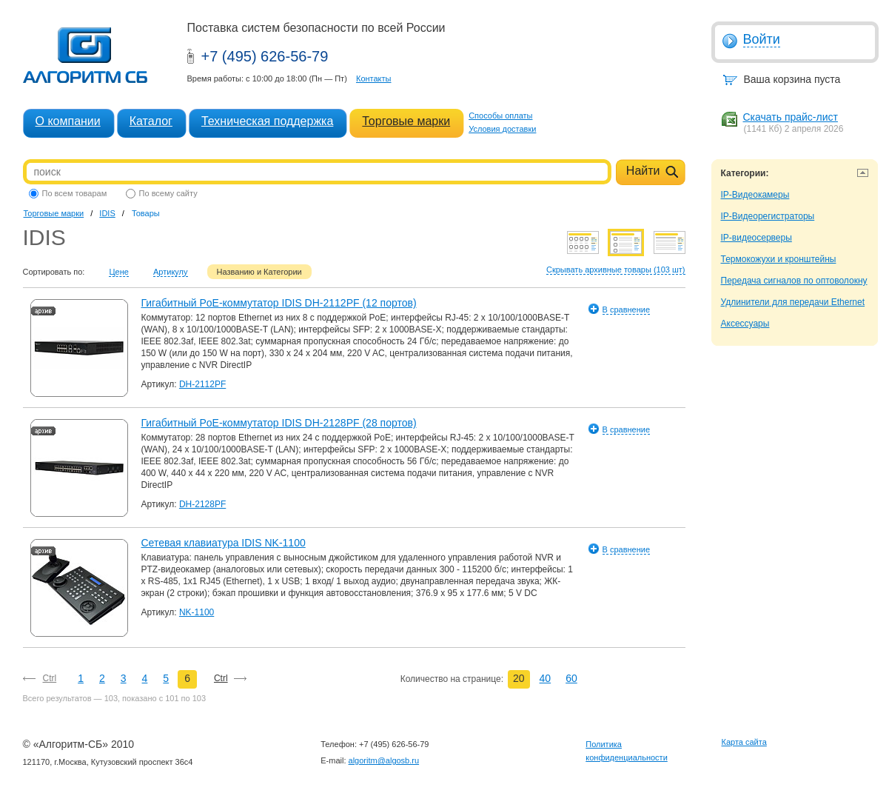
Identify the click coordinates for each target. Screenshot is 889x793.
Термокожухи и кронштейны (778, 259)
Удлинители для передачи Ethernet (793, 302)
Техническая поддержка (267, 121)
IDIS (107, 213)
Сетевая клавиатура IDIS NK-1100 (223, 543)
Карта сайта (744, 741)
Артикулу (170, 271)
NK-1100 (196, 612)
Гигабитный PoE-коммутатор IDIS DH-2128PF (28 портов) (279, 423)
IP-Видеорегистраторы (768, 216)
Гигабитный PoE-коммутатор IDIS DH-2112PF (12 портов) (279, 303)
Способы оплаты (500, 115)
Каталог (151, 121)
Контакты (374, 78)
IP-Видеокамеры (755, 195)
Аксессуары (745, 323)
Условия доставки (502, 128)
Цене (118, 271)
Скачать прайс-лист (790, 117)
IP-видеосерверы (756, 237)
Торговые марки (406, 121)
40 (545, 678)
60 (571, 678)
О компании (68, 121)
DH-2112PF (202, 384)
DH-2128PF (202, 504)
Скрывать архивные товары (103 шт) (615, 269)
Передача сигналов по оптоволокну (794, 280)
